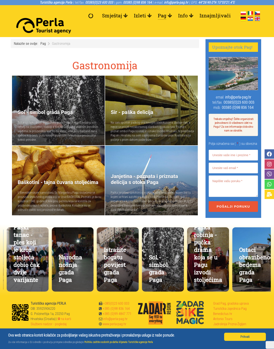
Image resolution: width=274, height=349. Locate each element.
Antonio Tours (222, 309)
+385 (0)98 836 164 (116, 299)
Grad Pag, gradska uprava (231, 294)
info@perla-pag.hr (238, 87)
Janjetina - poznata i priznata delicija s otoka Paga (23, 251)
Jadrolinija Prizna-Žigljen (229, 314)
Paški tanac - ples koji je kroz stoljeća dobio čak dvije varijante (68, 244)
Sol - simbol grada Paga (200, 259)
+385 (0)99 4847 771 (117, 304)
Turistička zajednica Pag (230, 299)
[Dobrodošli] (92, 15)
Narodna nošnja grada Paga (112, 259)
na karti (64, 309)
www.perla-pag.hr (114, 314)
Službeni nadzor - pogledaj (49, 314)
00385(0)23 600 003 (238, 92)
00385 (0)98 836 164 (237, 98)
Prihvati (245, 337)
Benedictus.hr (222, 304)
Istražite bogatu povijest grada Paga (156, 255)
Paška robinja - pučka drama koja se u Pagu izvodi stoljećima (250, 244)
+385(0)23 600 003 (116, 294)
